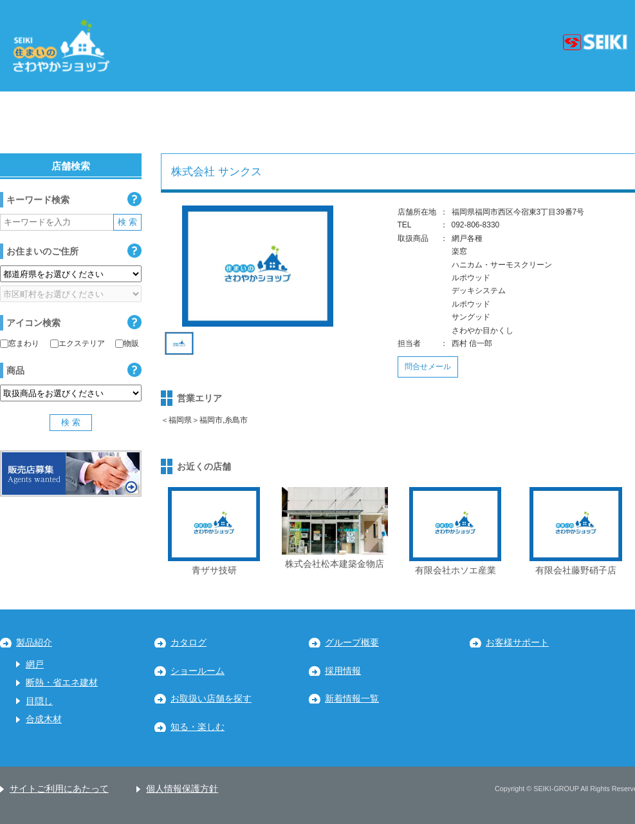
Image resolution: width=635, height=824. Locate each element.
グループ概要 (352, 642)
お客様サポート (517, 642)
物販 (127, 343)
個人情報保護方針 (182, 789)
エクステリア (77, 343)
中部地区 (263, 122)
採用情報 (343, 671)
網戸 (35, 664)
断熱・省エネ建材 (62, 682)
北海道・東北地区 (61, 122)
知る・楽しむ (197, 727)
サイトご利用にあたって (59, 789)
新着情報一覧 (352, 699)
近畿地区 (354, 122)
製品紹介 (34, 642)
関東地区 (171, 122)
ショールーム (197, 671)
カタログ (188, 642)
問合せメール (428, 366)
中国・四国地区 (460, 122)
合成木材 (44, 719)
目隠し (39, 701)
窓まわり (19, 343)
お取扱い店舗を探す (211, 699)
